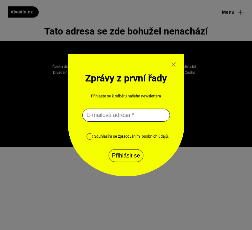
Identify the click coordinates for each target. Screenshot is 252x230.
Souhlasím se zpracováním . (128, 136)
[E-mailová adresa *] (126, 115)
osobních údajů (155, 136)
